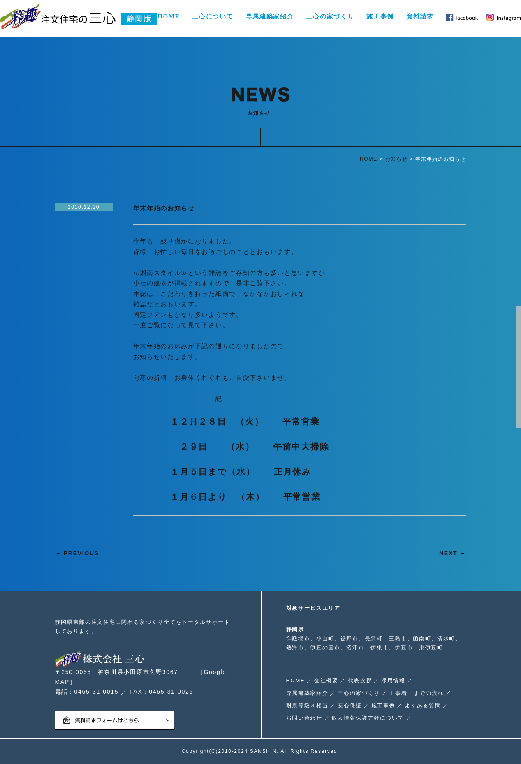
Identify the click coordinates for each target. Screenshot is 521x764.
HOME (168, 16)
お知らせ (396, 159)
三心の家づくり (330, 16)
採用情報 (393, 680)
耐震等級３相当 (307, 705)
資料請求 (420, 16)
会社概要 (326, 680)
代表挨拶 (360, 680)
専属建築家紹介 (270, 16)
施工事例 (380, 16)
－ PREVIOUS (77, 553)
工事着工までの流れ (416, 693)
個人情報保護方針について (367, 718)
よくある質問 (423, 705)
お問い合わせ (304, 718)
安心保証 (350, 705)
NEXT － (452, 553)
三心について (212, 16)
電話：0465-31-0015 (87, 691)
